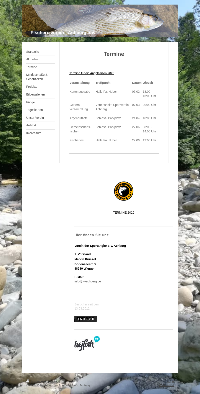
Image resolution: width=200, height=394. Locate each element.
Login (170, 381)
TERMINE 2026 (123, 212)
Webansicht (166, 385)
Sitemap (55, 381)
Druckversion (37, 381)
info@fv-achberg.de (87, 281)
